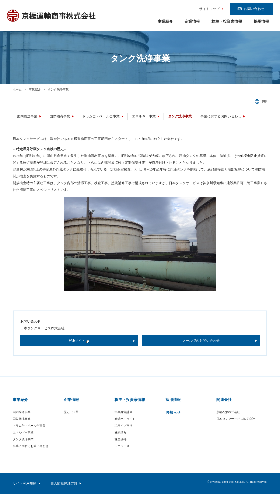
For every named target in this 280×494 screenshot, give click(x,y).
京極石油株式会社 (228, 412)
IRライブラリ (123, 425)
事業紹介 (165, 21)
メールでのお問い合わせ (201, 340)
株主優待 (120, 439)
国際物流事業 (60, 116)
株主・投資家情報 (226, 21)
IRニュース (122, 446)
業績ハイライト (125, 419)
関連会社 (224, 400)
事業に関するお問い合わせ (220, 116)
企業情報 (192, 21)
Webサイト (79, 340)
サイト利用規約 (24, 483)
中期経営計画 (123, 412)
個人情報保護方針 (63, 483)
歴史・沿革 (71, 412)
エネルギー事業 (144, 116)
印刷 (261, 101)
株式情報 (120, 432)
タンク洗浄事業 (180, 116)
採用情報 (261, 21)
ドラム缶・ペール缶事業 (101, 116)
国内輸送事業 (27, 116)
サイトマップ (209, 9)
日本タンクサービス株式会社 (235, 419)
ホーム (17, 89)
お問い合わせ (254, 9)
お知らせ (173, 412)
